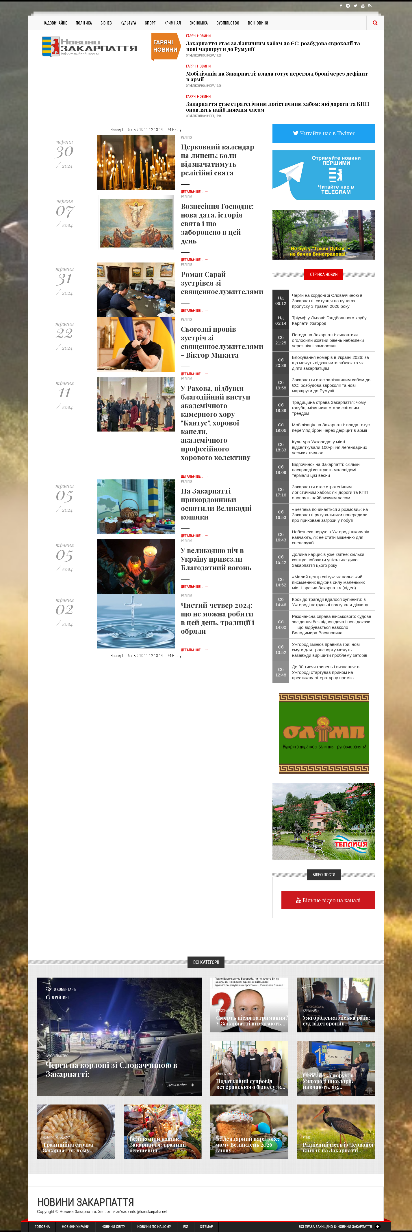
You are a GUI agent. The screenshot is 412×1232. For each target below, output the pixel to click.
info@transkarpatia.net (148, 1211)
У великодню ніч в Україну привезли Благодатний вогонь (216, 558)
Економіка (199, 23)
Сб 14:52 (280, 582)
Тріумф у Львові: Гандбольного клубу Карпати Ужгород (329, 320)
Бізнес (106, 23)
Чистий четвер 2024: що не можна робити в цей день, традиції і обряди (217, 617)
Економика (224, 1074)
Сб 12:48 (280, 672)
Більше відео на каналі (331, 900)
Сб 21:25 (280, 340)
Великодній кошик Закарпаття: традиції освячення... (157, 1144)
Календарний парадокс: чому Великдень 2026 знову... (247, 1144)
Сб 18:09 (280, 469)
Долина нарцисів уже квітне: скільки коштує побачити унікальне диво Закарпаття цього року (328, 560)
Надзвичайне (54, 23)
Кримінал (172, 23)
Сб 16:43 (280, 537)
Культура (128, 23)
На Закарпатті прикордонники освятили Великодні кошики (216, 503)
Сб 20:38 (280, 362)
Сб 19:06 (280, 427)
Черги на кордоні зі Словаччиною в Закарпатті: (122, 1069)
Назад (115, 129)
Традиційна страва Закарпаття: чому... (68, 1147)
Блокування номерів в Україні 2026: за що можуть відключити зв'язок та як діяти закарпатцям (330, 363)
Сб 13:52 (280, 649)
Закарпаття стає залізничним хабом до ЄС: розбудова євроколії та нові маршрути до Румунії (273, 46)
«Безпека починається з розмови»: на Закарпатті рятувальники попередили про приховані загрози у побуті (330, 515)
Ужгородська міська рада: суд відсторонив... (336, 1020)
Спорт (150, 23)
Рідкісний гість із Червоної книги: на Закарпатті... (338, 1147)
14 (161, 129)
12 (151, 129)
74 (169, 129)
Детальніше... (194, 192)
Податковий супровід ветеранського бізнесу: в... (250, 1084)
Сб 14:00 (280, 624)
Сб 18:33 (280, 447)
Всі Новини (258, 23)
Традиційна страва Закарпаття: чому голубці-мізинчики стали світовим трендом (329, 408)
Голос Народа (225, 1010)
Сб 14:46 (280, 602)
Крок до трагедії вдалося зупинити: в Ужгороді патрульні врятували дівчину (330, 602)
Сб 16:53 (280, 514)
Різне (306, 1137)
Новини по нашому (56, 1137)
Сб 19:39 (280, 407)
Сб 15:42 (280, 559)
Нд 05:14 (280, 320)
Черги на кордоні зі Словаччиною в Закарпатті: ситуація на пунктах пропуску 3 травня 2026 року (327, 301)
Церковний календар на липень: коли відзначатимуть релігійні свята (217, 159)
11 (146, 129)
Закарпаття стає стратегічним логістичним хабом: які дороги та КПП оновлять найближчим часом (277, 106)
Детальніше (180, 1084)
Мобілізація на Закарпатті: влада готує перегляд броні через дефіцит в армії (277, 76)
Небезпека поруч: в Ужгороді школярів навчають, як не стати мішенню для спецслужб (330, 537)
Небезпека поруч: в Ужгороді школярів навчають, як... (328, 1081)
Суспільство (227, 23)
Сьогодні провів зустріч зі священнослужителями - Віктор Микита (222, 341)
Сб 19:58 (280, 385)
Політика (84, 23)
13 (156, 129)
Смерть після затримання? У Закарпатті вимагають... (252, 1020)
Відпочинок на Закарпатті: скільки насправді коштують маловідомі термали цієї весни (326, 470)
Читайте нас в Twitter (327, 133)
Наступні (179, 129)
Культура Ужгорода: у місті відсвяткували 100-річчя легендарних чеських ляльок (329, 447)
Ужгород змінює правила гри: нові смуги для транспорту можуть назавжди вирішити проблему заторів (329, 650)
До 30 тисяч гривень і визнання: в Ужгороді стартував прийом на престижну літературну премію (326, 672)
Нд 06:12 (280, 300)
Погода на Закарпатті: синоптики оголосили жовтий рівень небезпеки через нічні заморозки (328, 340)
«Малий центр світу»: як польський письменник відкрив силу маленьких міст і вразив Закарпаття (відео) (328, 582)
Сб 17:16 (280, 492)
